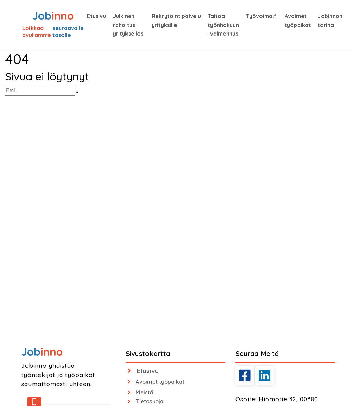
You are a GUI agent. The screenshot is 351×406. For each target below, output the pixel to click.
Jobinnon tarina (330, 20)
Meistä (140, 392)
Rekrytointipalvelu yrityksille (176, 20)
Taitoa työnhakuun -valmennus (223, 25)
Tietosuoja (146, 401)
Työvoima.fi (262, 16)
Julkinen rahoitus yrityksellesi (129, 25)
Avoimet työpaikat (298, 20)
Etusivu (96, 16)
